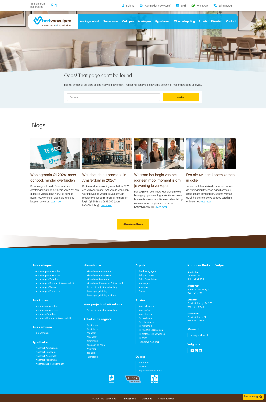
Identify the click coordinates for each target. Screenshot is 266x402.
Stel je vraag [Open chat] (253, 396)
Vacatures (144, 362)
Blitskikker (168, 398)
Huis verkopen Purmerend (47, 291)
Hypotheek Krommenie (46, 359)
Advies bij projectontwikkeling (102, 287)
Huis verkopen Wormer (46, 287)
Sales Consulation (148, 279)
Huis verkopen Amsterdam (48, 271)
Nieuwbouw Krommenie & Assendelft (105, 283)
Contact (231, 21)
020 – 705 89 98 (196, 278)
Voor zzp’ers (145, 310)
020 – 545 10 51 (196, 292)
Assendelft (92, 336)
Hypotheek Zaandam (45, 351)
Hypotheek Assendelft (46, 355)
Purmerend (92, 356)
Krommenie (92, 340)
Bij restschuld (145, 325)
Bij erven (143, 337)
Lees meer (56, 204)
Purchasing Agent (147, 271)
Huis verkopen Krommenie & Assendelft (54, 283)
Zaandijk (91, 352)
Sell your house (146, 275)
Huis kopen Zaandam (45, 314)
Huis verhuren (42, 332)
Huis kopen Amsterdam (46, 306)
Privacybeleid (129, 398)
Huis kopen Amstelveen (46, 310)
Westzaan (92, 348)
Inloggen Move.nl (199, 335)
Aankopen (144, 21)
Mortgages (144, 283)
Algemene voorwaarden (150, 370)
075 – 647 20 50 (196, 320)
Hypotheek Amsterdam (46, 347)
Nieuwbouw (110, 21)
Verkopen (128, 21)
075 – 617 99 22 (196, 306)
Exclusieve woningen (149, 341)
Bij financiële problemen (151, 329)
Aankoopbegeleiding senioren (101, 295)
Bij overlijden (145, 318)
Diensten (216, 21)
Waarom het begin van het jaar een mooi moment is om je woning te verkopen (157, 187)
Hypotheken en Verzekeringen (49, 363)
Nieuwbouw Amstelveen (99, 275)
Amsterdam (92, 325)
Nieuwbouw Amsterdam (99, 271)
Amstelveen (92, 329)
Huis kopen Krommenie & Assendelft (53, 318)
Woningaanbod (89, 21)
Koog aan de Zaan (96, 344)
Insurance (144, 287)
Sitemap (143, 366)
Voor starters (145, 314)
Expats (203, 21)
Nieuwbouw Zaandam (98, 279)
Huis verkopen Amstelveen (48, 275)
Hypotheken (162, 21)
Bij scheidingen (146, 322)
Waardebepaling (184, 21)
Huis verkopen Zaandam (47, 279)
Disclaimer (147, 398)
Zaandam (91, 332)
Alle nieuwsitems (133, 224)
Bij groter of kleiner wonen (152, 333)
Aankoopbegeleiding (97, 291)
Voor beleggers (146, 306)
